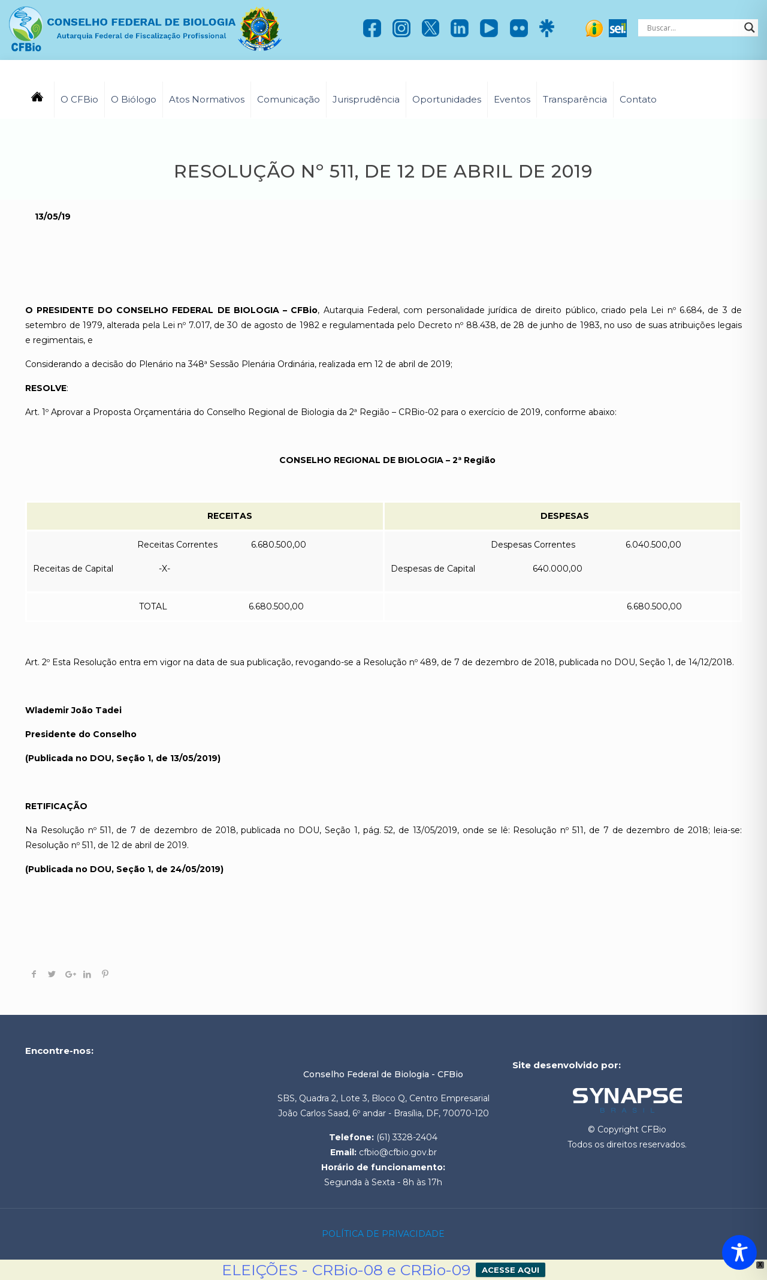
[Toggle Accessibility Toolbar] (739, 1252)
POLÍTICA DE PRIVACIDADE (383, 1233)
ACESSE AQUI (510, 1270)
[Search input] (692, 27)
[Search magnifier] (749, 27)
